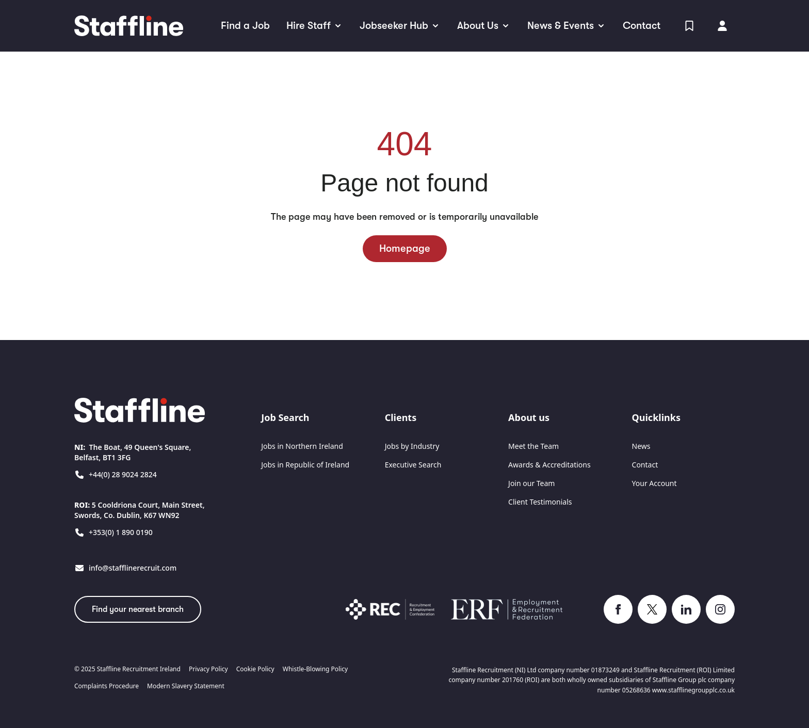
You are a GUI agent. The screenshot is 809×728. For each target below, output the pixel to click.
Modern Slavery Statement (185, 686)
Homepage (404, 248)
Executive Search (413, 465)
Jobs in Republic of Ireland (305, 465)
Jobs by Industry (412, 446)
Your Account (654, 483)
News (641, 446)
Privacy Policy (208, 669)
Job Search (285, 417)
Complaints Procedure (106, 686)
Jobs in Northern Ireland (302, 446)
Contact (645, 465)
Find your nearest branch (138, 609)
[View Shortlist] (689, 25)
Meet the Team (533, 446)
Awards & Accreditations (549, 465)
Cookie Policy (255, 669)
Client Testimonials (540, 502)
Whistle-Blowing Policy (315, 669)
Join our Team (531, 483)
